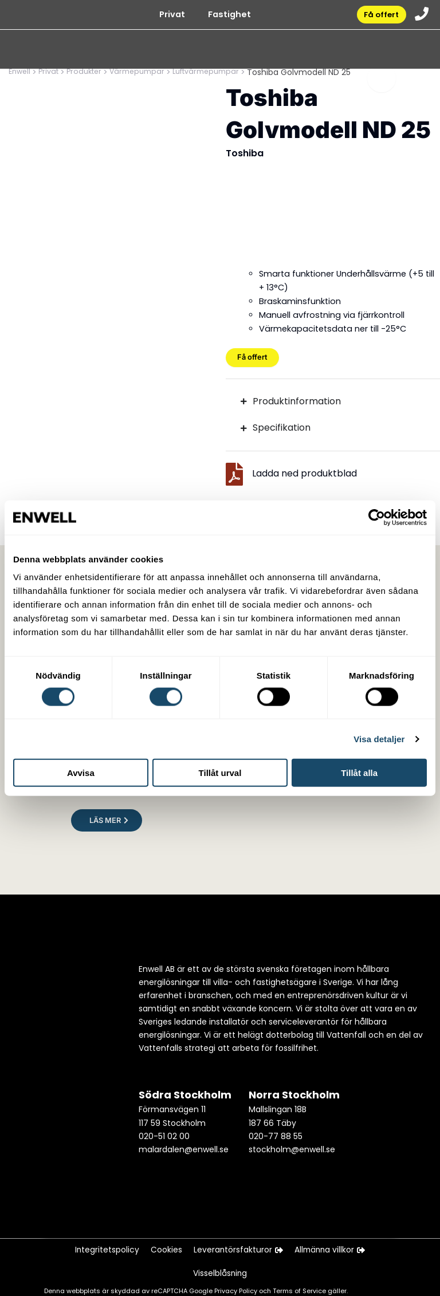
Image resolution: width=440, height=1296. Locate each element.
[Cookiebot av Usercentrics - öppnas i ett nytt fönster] (377, 517)
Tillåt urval (220, 773)
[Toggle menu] (381, 83)
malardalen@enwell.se (184, 1143)
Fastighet (224, 17)
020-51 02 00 (164, 1130)
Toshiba (245, 153)
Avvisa (81, 773)
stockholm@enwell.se (292, 1143)
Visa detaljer (378, 738)
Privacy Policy (236, 1290)
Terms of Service (300, 1290)
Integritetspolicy (101, 1246)
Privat (167, 17)
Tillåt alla (359, 773)
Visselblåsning (220, 1272)
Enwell (21, 72)
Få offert (377, 16)
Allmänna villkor (334, 1246)
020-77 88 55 (275, 1130)
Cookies (163, 1246)
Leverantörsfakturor (238, 1246)
